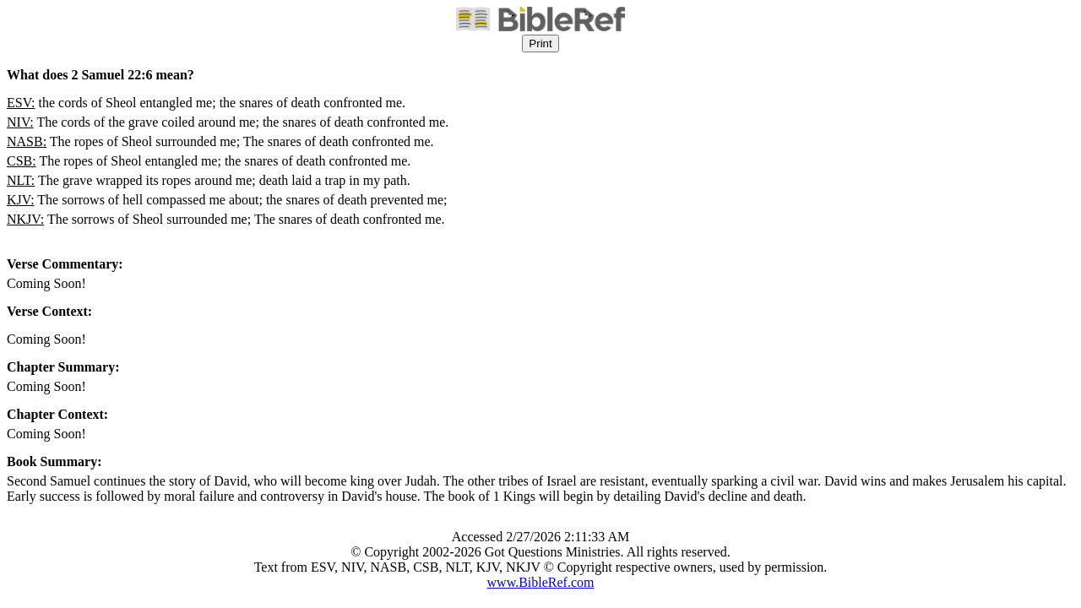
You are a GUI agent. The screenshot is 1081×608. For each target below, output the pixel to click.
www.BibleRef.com (541, 582)
